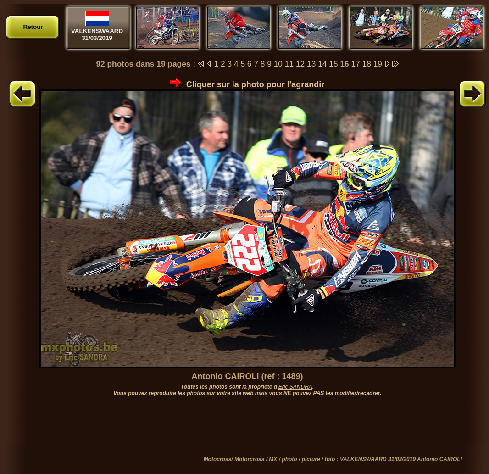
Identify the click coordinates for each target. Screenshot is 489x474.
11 (289, 63)
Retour (33, 26)
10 (278, 63)
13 (311, 63)
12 (300, 63)
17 (355, 63)
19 (377, 63)
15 (333, 63)
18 (366, 63)
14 (322, 63)
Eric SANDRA (295, 387)
